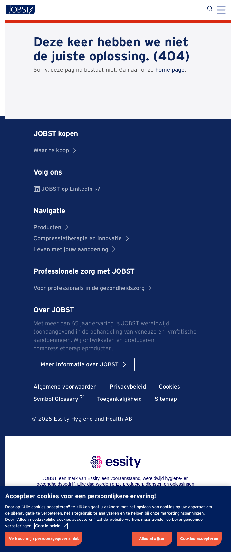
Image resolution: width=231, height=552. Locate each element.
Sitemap (166, 398)
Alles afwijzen (152, 538)
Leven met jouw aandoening (74, 249)
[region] (115, 519)
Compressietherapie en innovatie (81, 238)
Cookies (169, 386)
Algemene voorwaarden (65, 386)
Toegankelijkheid (119, 398)
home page (170, 69)
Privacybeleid (128, 386)
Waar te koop (55, 150)
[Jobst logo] (20, 10)
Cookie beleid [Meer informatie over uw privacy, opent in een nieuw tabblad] (51, 525)
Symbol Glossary (59, 398)
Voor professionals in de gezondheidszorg (93, 287)
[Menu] (221, 10)
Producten (51, 227)
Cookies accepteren (199, 538)
